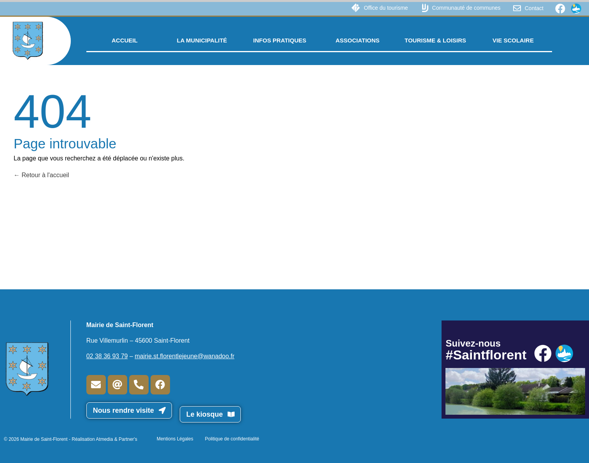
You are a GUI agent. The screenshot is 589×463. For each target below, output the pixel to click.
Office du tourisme (386, 8)
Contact (534, 8)
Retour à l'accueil (41, 175)
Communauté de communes (466, 8)
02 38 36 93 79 (107, 356)
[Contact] (517, 8)
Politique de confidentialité (232, 439)
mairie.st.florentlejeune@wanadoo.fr (184, 356)
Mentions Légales (175, 439)
